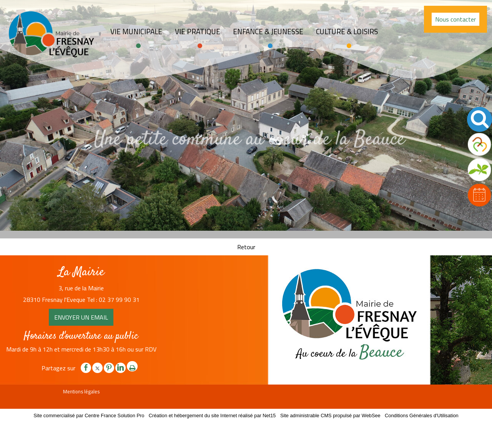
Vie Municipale (136, 31)
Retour (246, 247)
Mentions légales (81, 391)
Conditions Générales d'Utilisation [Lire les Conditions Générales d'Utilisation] (422, 415)
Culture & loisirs (347, 31)
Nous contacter (455, 19)
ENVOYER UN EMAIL (81, 317)
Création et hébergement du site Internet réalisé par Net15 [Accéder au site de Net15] (212, 415)
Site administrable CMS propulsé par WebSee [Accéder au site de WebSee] (330, 415)
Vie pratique (197, 31)
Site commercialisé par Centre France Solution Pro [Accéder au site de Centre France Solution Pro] (88, 415)
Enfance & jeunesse (268, 31)
